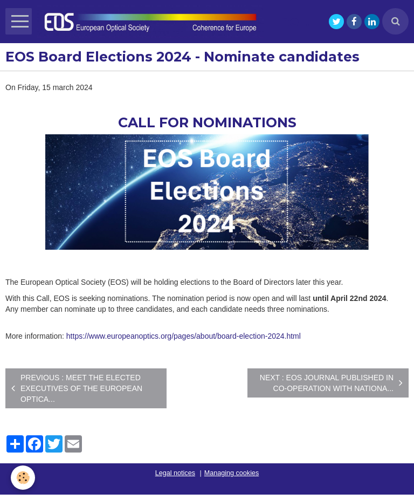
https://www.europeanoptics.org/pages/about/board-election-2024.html (183, 336)
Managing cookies (231, 473)
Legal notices (175, 473)
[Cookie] (23, 477)
